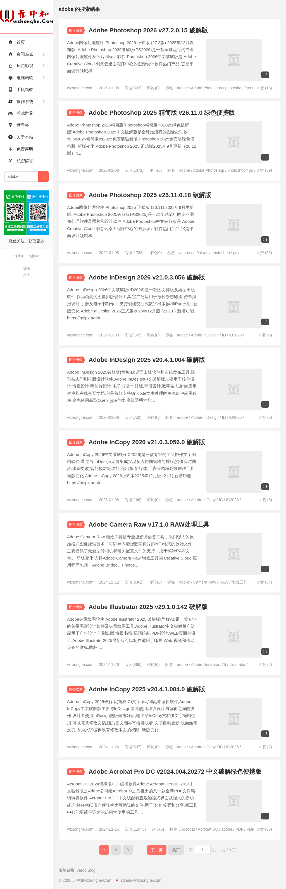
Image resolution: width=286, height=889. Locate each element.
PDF (239, 829)
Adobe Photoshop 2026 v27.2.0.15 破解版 (148, 30)
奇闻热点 (20, 54)
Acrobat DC (208, 829)
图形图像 (75, 30)
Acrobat (188, 829)
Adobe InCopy (203, 500)
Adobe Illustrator (205, 664)
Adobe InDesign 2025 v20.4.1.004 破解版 (147, 359)
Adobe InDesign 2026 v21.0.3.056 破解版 (147, 277)
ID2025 (235, 417)
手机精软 (20, 89)
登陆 (26, 268)
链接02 (33, 256)
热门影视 (20, 65)
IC (221, 500)
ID (224, 335)
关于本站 (20, 137)
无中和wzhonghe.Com (26, 16)
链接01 (19, 256)
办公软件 (75, 689)
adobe (182, 88)
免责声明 (20, 149)
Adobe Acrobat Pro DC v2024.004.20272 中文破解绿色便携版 (175, 771)
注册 (26, 274)
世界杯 (18, 125)
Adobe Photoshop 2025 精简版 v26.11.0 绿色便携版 (162, 112)
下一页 (157, 850)
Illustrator (237, 664)
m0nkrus (200, 252)
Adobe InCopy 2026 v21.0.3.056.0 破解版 (147, 442)
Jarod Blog (86, 870)
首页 (16, 42)
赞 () (264, 88)
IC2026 (232, 500)
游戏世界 (20, 113)
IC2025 (232, 747)
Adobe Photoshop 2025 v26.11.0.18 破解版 (150, 195)
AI (224, 664)
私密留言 (20, 160)
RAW (223, 582)
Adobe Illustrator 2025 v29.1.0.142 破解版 (148, 606)
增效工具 (239, 582)
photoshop (234, 88)
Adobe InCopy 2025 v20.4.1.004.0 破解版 (147, 689)
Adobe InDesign (205, 335)
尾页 (176, 850)
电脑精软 (20, 77)
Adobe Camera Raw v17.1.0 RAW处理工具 (149, 524)
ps (249, 88)
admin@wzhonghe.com (140, 880)
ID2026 (235, 335)
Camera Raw (204, 582)
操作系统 (20, 101)
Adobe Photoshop (206, 88)
